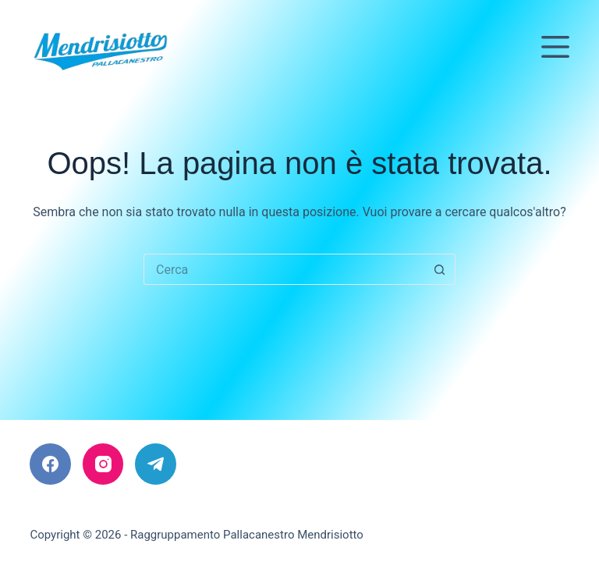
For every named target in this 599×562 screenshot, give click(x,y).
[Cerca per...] (284, 269)
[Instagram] (103, 464)
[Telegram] (155, 464)
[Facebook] (50, 464)
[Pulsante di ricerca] (439, 269)
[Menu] (555, 47)
